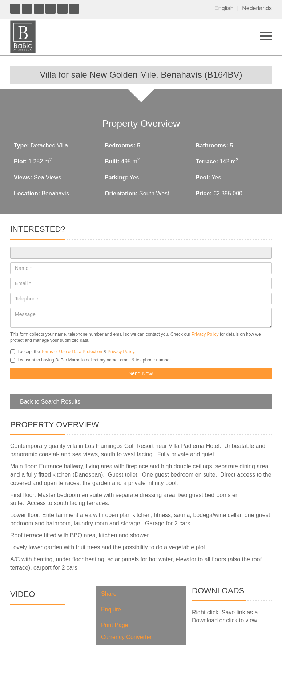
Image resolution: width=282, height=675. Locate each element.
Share (109, 594)
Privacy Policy (205, 334)
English (223, 8)
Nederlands (257, 8)
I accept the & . (73, 351)
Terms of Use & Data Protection (71, 351)
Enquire (111, 609)
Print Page (114, 625)
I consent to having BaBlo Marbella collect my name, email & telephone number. (91, 360)
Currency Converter (126, 637)
